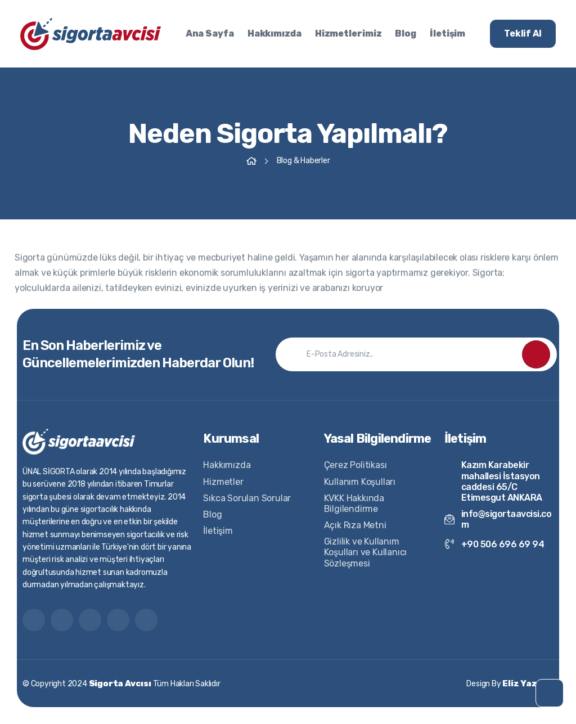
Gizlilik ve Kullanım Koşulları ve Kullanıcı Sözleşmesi (365, 552)
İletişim (447, 33)
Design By (510, 683)
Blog (405, 33)
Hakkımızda (275, 33)
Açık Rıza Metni (355, 525)
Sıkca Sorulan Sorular (247, 498)
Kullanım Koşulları (359, 481)
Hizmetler (223, 481)
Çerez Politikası (355, 465)
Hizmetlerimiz (348, 33)
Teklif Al (523, 33)
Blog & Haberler (303, 160)
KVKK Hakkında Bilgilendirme (354, 503)
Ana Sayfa (210, 33)
